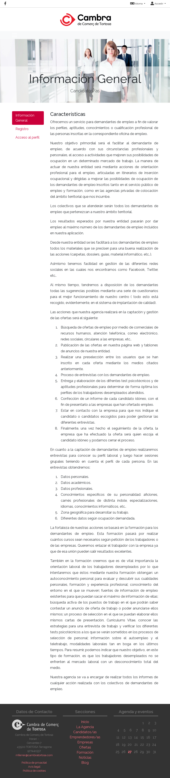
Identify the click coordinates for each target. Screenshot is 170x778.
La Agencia (85, 727)
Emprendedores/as (85, 737)
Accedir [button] (157, 3)
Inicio (85, 722)
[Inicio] (85, 17)
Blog (85, 763)
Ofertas (85, 747)
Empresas (85, 742)
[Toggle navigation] (14, 35)
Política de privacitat (34, 762)
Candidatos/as (85, 732)
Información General (24, 117)
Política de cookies (34, 770)
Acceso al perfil (27, 137)
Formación (85, 752)
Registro (22, 129)
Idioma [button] (136, 3)
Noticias (85, 758)
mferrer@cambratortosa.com (34, 755)
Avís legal (34, 766)
